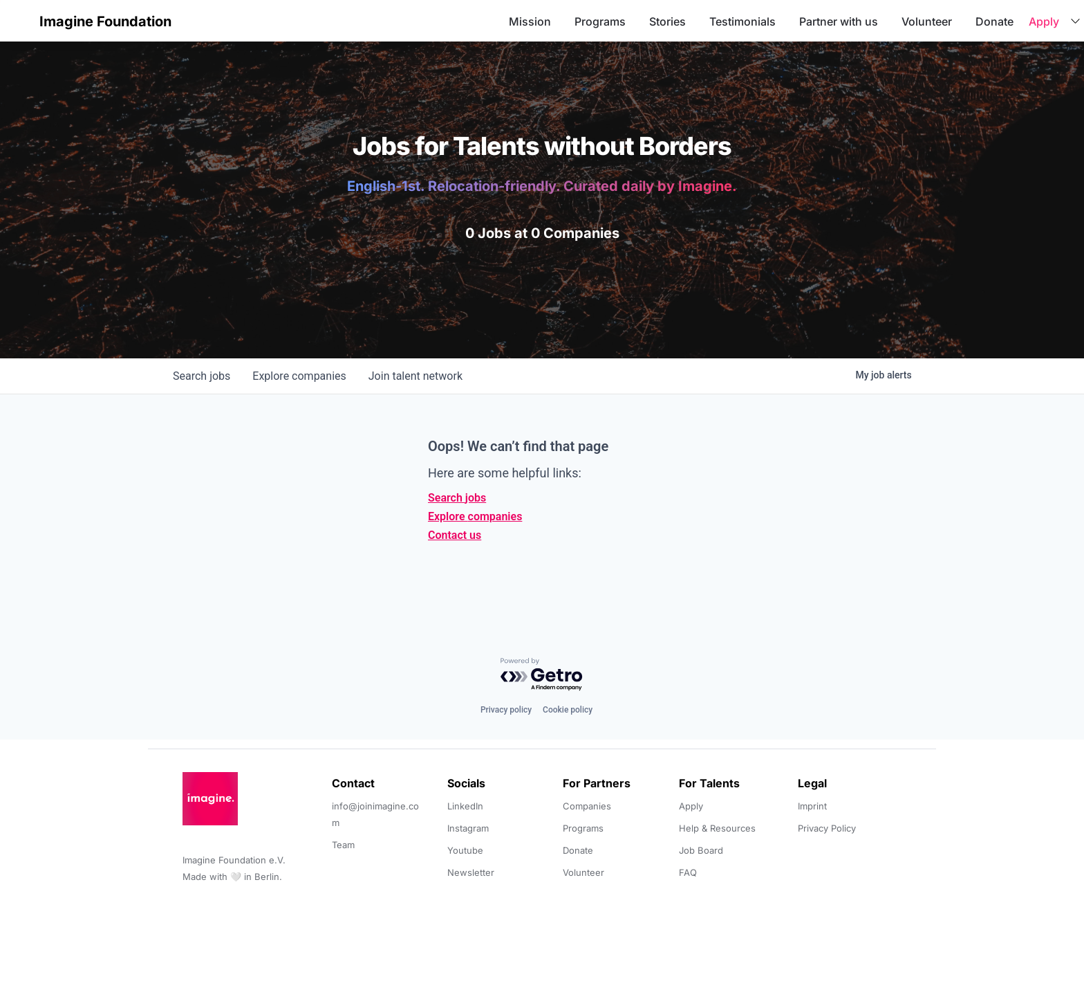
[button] (22, 21)
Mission (530, 21)
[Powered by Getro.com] (542, 675)
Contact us (454, 535)
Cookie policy (567, 710)
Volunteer (926, 21)
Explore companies (475, 516)
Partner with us (838, 21)
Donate (994, 21)
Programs (600, 21)
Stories (667, 21)
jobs (201, 376)
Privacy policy (506, 710)
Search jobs (457, 497)
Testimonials (742, 21)
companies (299, 376)
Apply (1044, 21)
